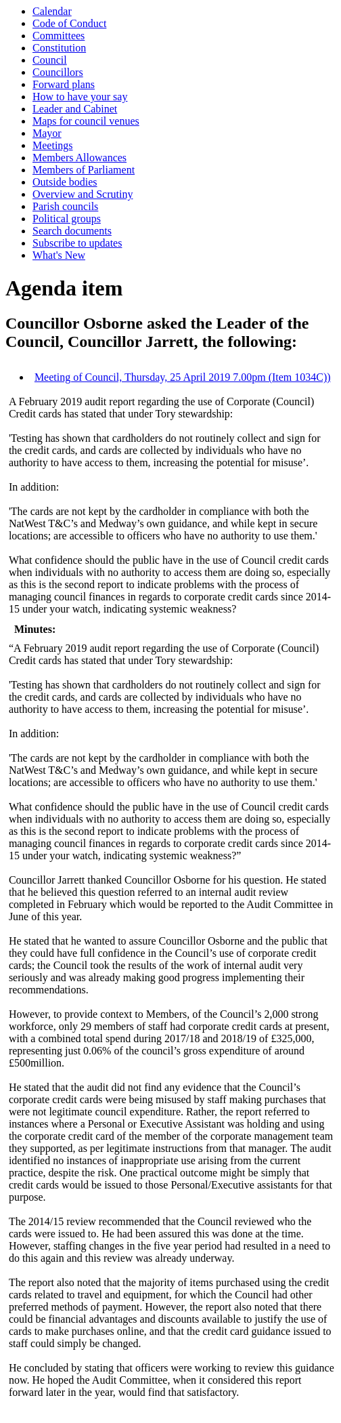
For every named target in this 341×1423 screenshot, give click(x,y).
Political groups (66, 218)
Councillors (57, 72)
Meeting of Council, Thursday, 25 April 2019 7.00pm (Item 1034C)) (183, 377)
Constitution (59, 48)
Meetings (52, 145)
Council (49, 60)
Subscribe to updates (77, 243)
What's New (58, 255)
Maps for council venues (85, 121)
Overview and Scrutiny (82, 194)
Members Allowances (79, 157)
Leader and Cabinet (74, 109)
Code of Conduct (69, 23)
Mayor (47, 133)
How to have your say (79, 96)
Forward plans (63, 84)
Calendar (52, 11)
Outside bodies (64, 182)
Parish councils (65, 206)
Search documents (72, 230)
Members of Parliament (83, 170)
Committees (58, 35)
